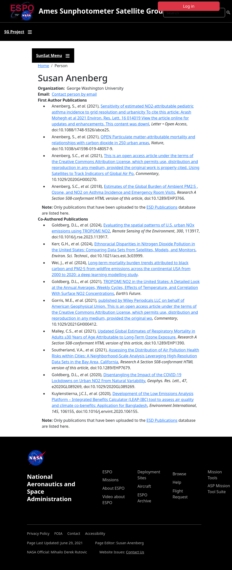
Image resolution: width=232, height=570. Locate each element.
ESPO (107, 472)
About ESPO (113, 488)
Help (177, 482)
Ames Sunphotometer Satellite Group (103, 11)
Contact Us (135, 552)
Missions (110, 480)
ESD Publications (161, 207)
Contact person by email (74, 94)
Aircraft (144, 486)
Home (43, 65)
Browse (179, 474)
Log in (188, 6)
